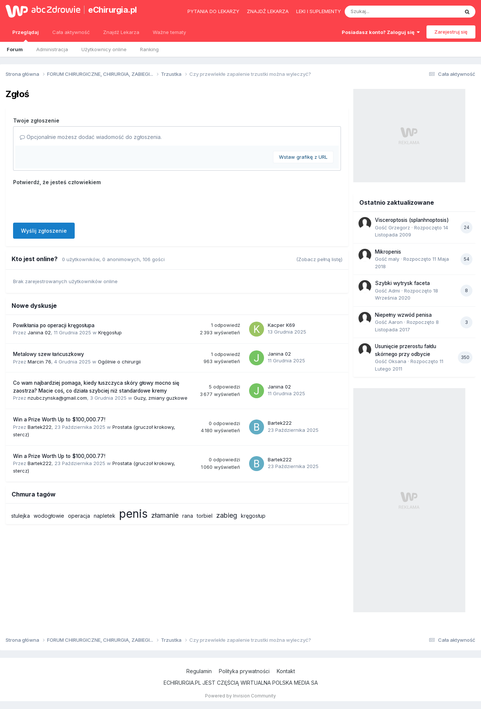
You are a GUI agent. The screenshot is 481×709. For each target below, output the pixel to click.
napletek (104, 516)
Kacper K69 (281, 325)
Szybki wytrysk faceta (402, 283)
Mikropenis (388, 252)
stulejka (20, 516)
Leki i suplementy (318, 11)
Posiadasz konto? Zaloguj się (381, 32)
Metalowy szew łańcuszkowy (48, 354)
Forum (15, 49)
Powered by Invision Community (240, 696)
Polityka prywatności (244, 671)
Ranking (149, 49)
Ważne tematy (169, 32)
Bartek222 (40, 427)
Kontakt (286, 671)
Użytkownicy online (104, 49)
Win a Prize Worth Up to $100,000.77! (59, 419)
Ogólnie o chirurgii (119, 362)
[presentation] (70, 202)
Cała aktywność (71, 32)
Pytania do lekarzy (213, 11)
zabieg (226, 515)
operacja (79, 516)
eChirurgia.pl (112, 10)
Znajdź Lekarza (121, 32)
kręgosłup (253, 516)
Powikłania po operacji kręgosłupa (53, 325)
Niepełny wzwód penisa (403, 315)
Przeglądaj (25, 35)
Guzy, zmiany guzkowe (160, 398)
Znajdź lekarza (268, 11)
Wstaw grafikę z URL (303, 157)
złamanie (165, 515)
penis (133, 513)
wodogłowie (49, 516)
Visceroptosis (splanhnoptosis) (412, 220)
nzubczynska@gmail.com (57, 398)
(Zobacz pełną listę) (319, 259)
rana (187, 516)
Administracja (52, 49)
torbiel (204, 516)
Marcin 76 (39, 362)
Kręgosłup (110, 332)
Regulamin (199, 671)
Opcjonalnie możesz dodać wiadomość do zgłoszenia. (91, 137)
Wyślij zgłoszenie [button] (44, 230)
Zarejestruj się (451, 32)
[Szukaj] (383, 12)
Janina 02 (39, 332)
